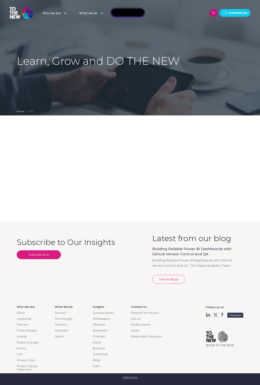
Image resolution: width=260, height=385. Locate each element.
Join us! (136, 319)
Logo (21, 13)
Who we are (52, 13)
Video (96, 366)
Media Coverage (28, 342)
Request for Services (145, 313)
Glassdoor (235, 315)
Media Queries (140, 324)
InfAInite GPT (128, 12)
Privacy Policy (26, 360)
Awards (21, 336)
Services (60, 313)
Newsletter (100, 330)
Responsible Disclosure (146, 336)
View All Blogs (168, 279)
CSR (19, 354)
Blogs (96, 360)
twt (215, 315)
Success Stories (103, 313)
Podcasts (99, 336)
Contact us (238, 13)
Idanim (59, 336)
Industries (61, 330)
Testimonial (100, 354)
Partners (22, 324)
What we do (88, 13)
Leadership (24, 319)
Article (97, 342)
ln (208, 315)
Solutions (61, 324)
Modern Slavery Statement (27, 367)
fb (222, 315)
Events (21, 348)
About (21, 313)
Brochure (99, 348)
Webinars (99, 324)
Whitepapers (101, 319)
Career (135, 330)
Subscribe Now (39, 254)
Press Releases (27, 330)
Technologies (63, 319)
